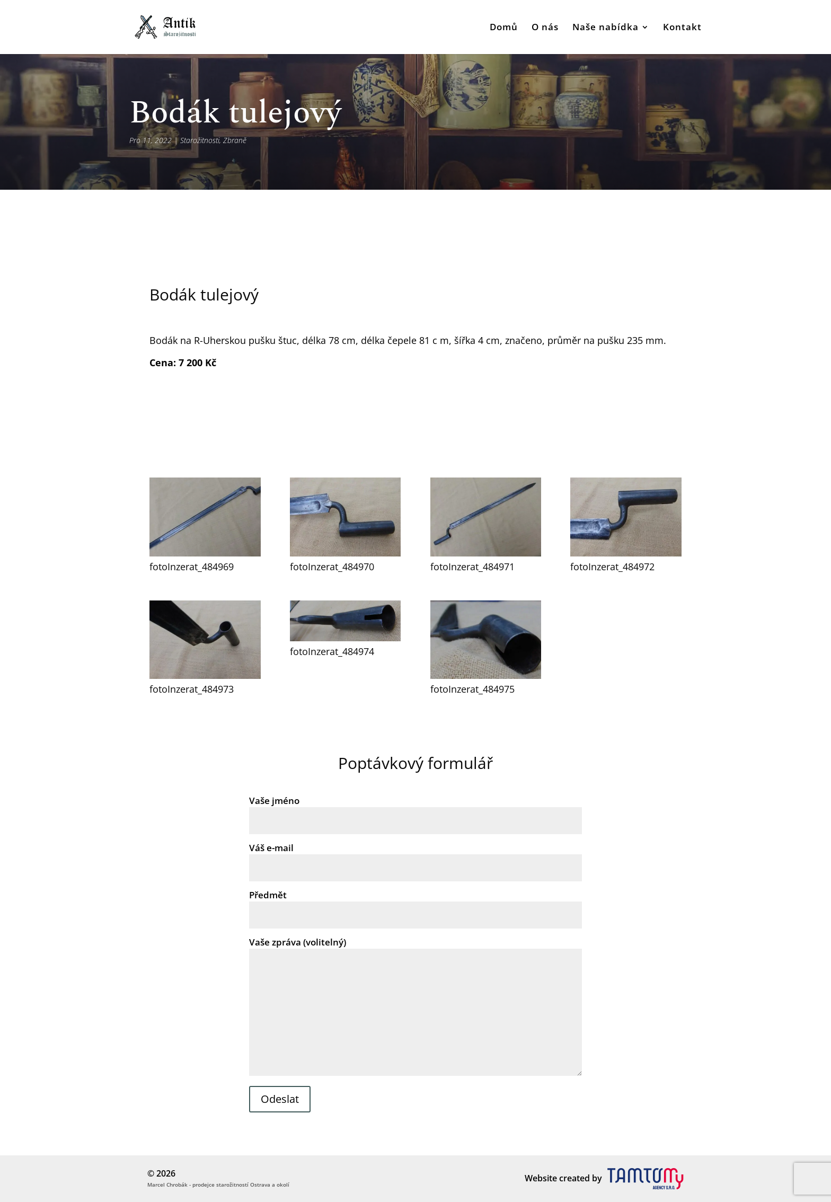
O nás (545, 28)
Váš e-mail (415, 857)
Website (541, 1178)
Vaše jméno (415, 810)
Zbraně (234, 140)
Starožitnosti (199, 140)
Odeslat (280, 1099)
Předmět (415, 905)
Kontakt (682, 28)
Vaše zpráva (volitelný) (415, 1007)
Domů (504, 28)
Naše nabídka (605, 28)
